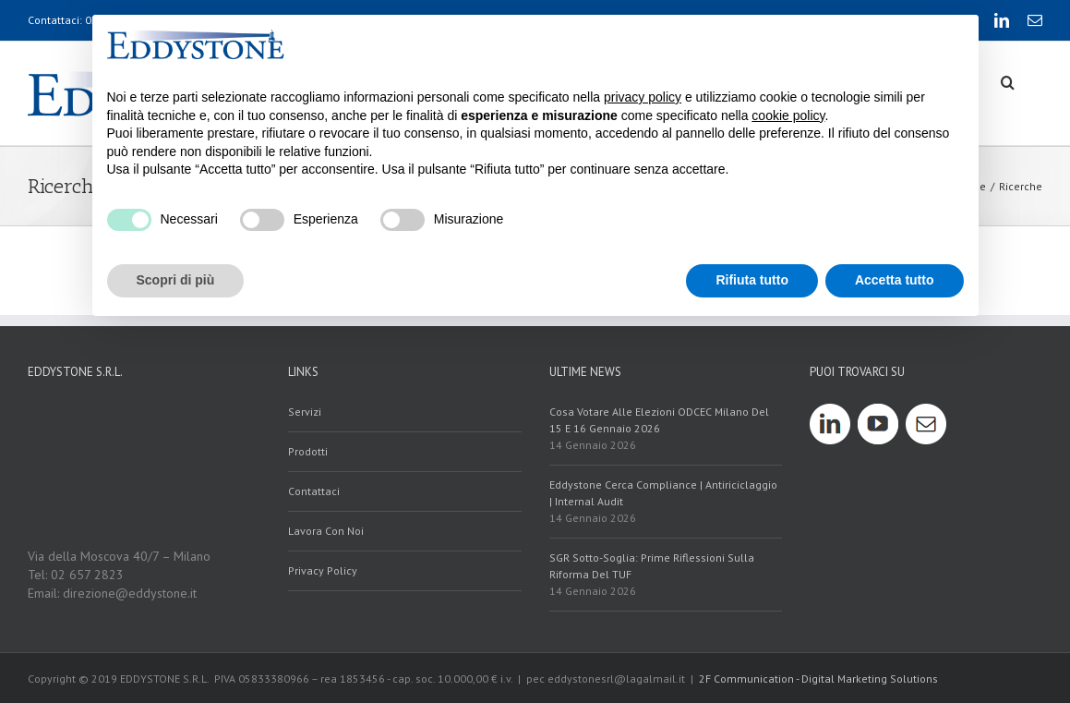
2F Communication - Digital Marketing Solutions (818, 678)
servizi (304, 411)
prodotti (308, 451)
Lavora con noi (326, 531)
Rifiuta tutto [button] (751, 280)
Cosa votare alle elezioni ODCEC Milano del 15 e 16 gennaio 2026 (659, 420)
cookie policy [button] (787, 115)
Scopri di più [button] (176, 280)
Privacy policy (322, 570)
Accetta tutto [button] (894, 280)
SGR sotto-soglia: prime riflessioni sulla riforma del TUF (651, 566)
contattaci (314, 491)
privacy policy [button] (642, 97)
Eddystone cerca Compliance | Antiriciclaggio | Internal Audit (663, 493)
